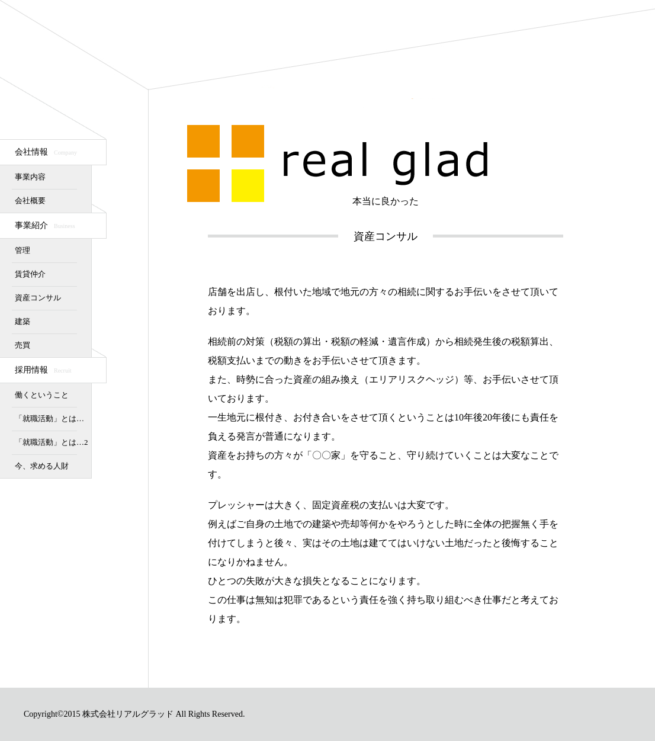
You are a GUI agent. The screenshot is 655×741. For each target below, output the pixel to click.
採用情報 (43, 369)
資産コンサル (38, 297)
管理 (22, 250)
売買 (22, 345)
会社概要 (30, 200)
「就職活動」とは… (49, 418)
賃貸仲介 (30, 274)
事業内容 (30, 176)
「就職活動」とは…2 (51, 442)
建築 (22, 321)
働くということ (42, 394)
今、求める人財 (42, 465)
